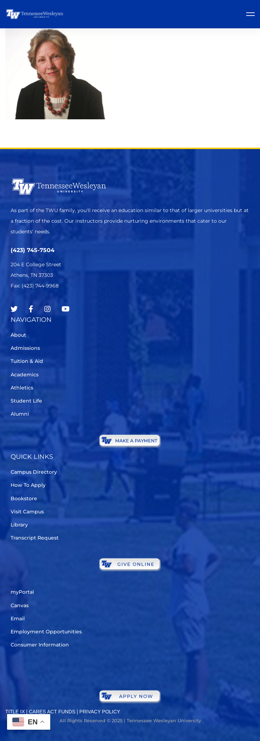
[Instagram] (47, 309)
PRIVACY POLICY (99, 711)
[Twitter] (14, 309)
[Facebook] (31, 309)
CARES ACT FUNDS (52, 711)
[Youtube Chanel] (65, 309)
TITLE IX (15, 711)
